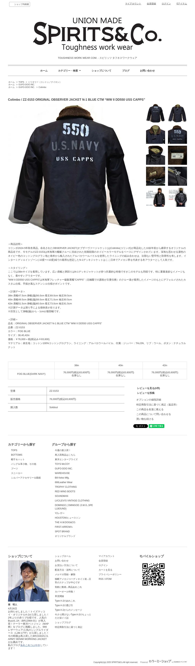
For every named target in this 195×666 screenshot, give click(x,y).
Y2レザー (60, 513)
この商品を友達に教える (150, 409)
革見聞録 (59, 596)
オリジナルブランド (65, 536)
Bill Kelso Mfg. (62, 477)
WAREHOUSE (62, 473)
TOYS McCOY (62, 464)
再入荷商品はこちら (65, 455)
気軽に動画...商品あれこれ (68, 587)
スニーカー (16, 473)
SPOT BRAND (62, 531)
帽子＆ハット (18, 459)
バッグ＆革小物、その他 (23, 464)
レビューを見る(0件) (148, 388)
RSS (101, 579)
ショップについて (101, 70)
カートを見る (105, 570)
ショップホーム (63, 556)
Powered (163, 662)
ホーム (44, 70)
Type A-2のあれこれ (65, 600)
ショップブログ (63, 622)
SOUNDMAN (61, 496)
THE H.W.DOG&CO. (65, 522)
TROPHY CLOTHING (66, 487)
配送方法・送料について (67, 570)
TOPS (21, 82)
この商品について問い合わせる (153, 414)
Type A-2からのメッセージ (68, 610)
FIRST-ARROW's (63, 527)
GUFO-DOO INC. (26, 84)
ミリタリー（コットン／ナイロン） (45, 82)
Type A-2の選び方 (64, 605)
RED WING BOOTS (65, 491)
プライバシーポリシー (110, 574)
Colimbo (42, 87)
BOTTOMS (16, 455)
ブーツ (14, 468)
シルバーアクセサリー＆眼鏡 (26, 477)
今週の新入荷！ (63, 450)
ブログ (125, 70)
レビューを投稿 (145, 393)
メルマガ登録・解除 (65, 574)
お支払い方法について (66, 565)
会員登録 (151, 3)
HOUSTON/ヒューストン (68, 517)
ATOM (108, 579)
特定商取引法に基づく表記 (68, 627)
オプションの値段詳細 (148, 399)
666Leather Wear (63, 482)
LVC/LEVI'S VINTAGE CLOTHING (72, 500)
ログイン (166, 3)
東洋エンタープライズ (66, 459)
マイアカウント (133, 3)
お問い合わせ (147, 70)
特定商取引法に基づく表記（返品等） (157, 404)
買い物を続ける (145, 418)
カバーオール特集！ (65, 591)
